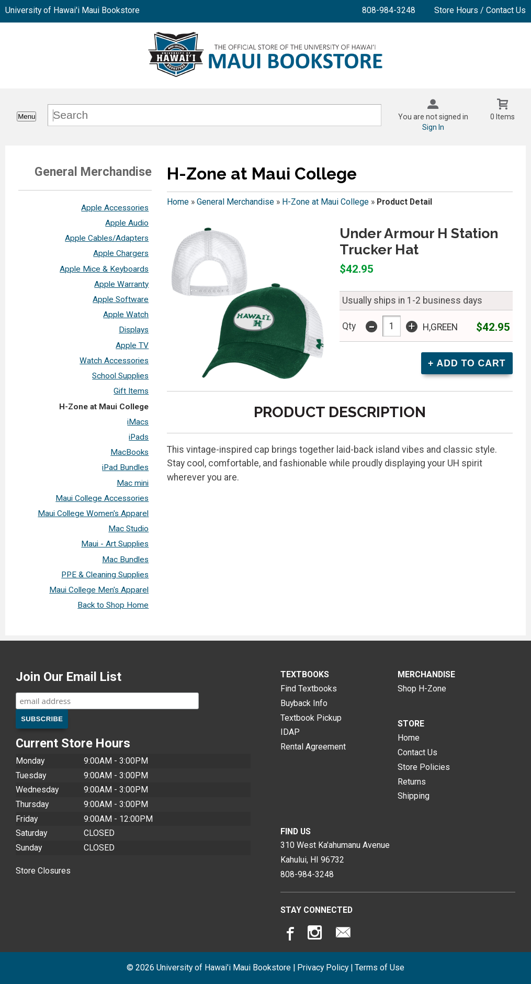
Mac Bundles (125, 559)
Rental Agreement (313, 747)
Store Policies (424, 767)
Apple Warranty (121, 284)
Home (178, 202)
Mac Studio (128, 528)
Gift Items (131, 391)
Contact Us (417, 752)
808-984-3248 (388, 10)
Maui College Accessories (102, 498)
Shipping (414, 796)
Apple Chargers (121, 253)
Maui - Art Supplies (115, 544)
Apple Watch (126, 314)
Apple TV (132, 345)
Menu (26, 116)
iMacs (138, 422)
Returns (412, 782)
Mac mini (133, 483)
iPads (139, 437)
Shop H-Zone (422, 689)
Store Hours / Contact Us (480, 10)
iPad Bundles (125, 467)
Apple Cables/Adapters (107, 238)
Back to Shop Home (113, 605)
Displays (134, 329)
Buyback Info (303, 703)
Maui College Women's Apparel (93, 513)
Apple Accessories (115, 208)
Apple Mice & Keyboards (104, 269)
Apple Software (121, 299)
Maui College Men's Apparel (99, 590)
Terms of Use (379, 967)
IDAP (290, 732)
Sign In (433, 127)
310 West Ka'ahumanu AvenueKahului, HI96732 (335, 852)
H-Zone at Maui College (104, 406)
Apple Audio (127, 223)
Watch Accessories (114, 360)
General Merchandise (235, 202)
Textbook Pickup (311, 718)
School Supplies (120, 376)
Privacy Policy (322, 967)
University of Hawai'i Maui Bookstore (72, 10)
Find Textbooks (308, 689)
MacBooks (129, 452)
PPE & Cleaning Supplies (105, 574)
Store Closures (43, 871)
